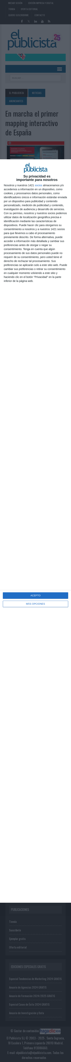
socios (38, 185)
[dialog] (35, 531)
